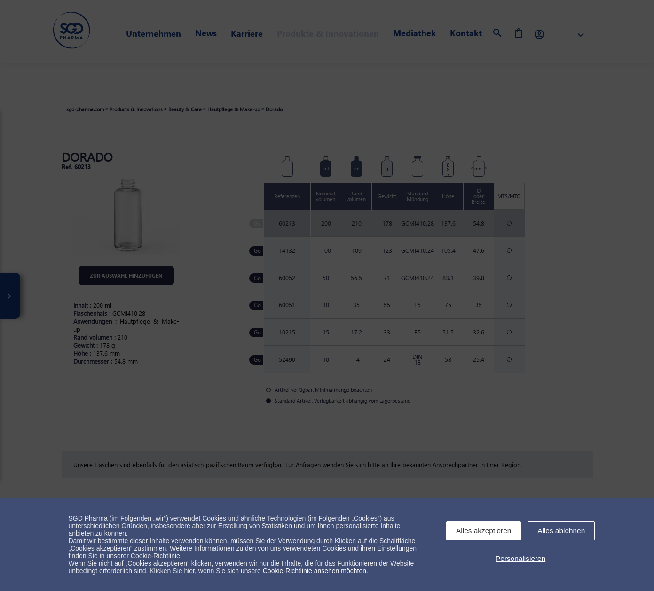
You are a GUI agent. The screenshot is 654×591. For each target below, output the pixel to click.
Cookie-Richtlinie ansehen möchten (314, 571)
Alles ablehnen (561, 531)
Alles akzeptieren (483, 531)
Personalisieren (520, 558)
